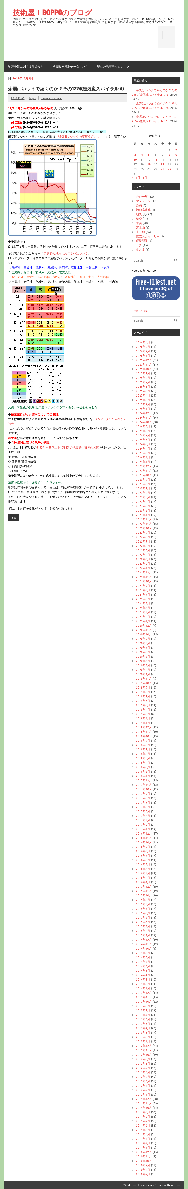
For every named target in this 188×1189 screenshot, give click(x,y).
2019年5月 (143, 705)
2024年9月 (143, 426)
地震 (13, 517)
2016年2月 (143, 877)
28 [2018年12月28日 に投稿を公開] (162, 169)
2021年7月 (143, 594)
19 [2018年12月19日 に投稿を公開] (149, 164)
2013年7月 (143, 1014)
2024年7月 (143, 435)
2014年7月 (143, 961)
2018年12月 (144, 727)
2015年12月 (144, 886)
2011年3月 (143, 1138)
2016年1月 (143, 882)
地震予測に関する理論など (25, 67)
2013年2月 (143, 1037)
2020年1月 (143, 674)
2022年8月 (143, 537)
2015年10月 (144, 895)
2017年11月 (144, 784)
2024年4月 (143, 448)
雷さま (140, 249)
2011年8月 (143, 1116)
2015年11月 (144, 891)
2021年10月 (144, 581)
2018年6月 (143, 753)
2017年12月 (144, 780)
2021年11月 (144, 576)
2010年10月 (144, 1160)
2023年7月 (143, 488)
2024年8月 (143, 430)
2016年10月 (144, 842)
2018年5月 (143, 758)
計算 (139, 245)
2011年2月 (143, 1143)
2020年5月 (143, 656)
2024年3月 (143, 453)
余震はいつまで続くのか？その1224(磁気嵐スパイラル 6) (66, 89)
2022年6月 (143, 545)
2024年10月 (144, 422)
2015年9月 (143, 899)
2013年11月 (144, 997)
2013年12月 (144, 992)
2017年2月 (143, 824)
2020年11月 (144, 630)
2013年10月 (144, 1001)
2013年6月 (143, 1019)
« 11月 (136, 177)
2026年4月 (143, 342)
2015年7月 (143, 908)
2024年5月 (143, 444)
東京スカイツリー (148, 236)
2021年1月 (143, 621)
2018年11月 (144, 731)
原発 (139, 205)
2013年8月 (143, 1010)
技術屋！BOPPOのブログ (52, 12)
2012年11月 (144, 1050)
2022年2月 (143, 563)
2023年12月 (144, 466)
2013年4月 (143, 1028)
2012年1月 (143, 1094)
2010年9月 (143, 1165)
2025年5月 (143, 391)
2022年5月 (143, 550)
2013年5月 (143, 1023)
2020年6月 (143, 652)
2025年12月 (144, 360)
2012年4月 (143, 1081)
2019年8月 (143, 691)
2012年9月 (143, 1059)
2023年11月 (144, 470)
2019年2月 (143, 718)
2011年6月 (143, 1125)
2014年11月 (144, 944)
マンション (143, 201)
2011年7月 (143, 1121)
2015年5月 (143, 917)
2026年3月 (143, 346)
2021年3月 (143, 612)
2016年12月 (144, 833)
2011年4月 (143, 1134)
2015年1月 (143, 935)
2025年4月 (143, 395)
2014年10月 (144, 948)
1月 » (145, 177)
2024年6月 (143, 439)
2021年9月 (143, 585)
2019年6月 (143, 700)
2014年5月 (143, 970)
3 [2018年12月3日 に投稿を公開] (135, 155)
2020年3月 (143, 665)
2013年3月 (143, 1032)
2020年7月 (143, 647)
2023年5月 (143, 497)
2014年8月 (143, 957)
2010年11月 (144, 1156)
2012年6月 (143, 1072)
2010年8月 (143, 1169)
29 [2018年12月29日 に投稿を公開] (169, 169)
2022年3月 (143, 559)
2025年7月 (143, 382)
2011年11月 (144, 1103)
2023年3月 (143, 506)
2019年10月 (144, 683)
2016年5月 (143, 864)
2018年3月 (143, 767)
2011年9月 (143, 1112)
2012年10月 (144, 1054)
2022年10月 (144, 528)
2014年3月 (143, 979)
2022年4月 (143, 554)
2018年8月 (143, 745)
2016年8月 (143, 851)
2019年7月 (143, 696)
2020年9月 (143, 638)
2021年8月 (143, 590)
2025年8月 (143, 377)
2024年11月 (144, 417)
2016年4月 (143, 868)
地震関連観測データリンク (70, 67)
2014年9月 (143, 953)
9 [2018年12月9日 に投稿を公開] (176, 155)
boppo (32, 98)
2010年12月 (144, 1152)
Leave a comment (51, 98)
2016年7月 (143, 855)
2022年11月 (144, 523)
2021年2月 (143, 616)
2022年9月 (143, 532)
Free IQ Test (140, 310)
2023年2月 (143, 510)
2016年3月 (143, 873)
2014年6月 (143, 966)
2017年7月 (143, 802)
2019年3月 (143, 714)
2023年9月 (143, 479)
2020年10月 (144, 634)
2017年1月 (143, 829)
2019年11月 (144, 678)
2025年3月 (143, 399)
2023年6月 (143, 492)
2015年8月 (143, 904)
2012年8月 (143, 1063)
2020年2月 (143, 669)
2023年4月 (143, 501)
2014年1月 (143, 988)
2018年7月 (143, 749)
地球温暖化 (143, 209)
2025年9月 (143, 373)
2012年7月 (143, 1068)
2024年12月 (144, 413)
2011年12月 (144, 1099)
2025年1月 (143, 408)
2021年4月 (143, 607)
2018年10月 (144, 736)
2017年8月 (143, 798)
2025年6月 (143, 386)
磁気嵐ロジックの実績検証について (81, 136)
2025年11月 (144, 364)
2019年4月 (143, 709)
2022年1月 (143, 568)
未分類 (140, 232)
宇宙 (139, 223)
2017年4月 (143, 815)
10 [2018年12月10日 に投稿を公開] (135, 159)
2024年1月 (143, 461)
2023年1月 (143, 515)
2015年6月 (143, 913)
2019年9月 (143, 687)
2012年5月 (143, 1076)
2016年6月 (143, 860)
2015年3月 (143, 926)
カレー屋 (142, 196)
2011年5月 (143, 1129)
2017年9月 (143, 793)
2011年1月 (143, 1147)
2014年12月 (144, 939)
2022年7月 (143, 541)
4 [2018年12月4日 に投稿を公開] (142, 155)
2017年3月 (143, 820)
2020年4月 (143, 661)
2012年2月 (143, 1090)
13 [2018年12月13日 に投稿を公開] (155, 159)
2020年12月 (144, 625)
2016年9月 (143, 846)
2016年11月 (144, 837)
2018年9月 (143, 740)
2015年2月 (143, 930)
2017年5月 (143, 811)
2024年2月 (143, 457)
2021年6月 (143, 599)
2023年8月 (143, 484)
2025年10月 (144, 369)
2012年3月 (143, 1085)
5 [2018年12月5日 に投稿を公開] (149, 155)
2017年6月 (143, 807)
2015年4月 (143, 922)
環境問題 (142, 240)
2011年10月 (144, 1107)
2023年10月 (144, 475)
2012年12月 (144, 1045)
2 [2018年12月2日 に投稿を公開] (176, 150)
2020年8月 (143, 643)
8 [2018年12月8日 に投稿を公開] (169, 155)
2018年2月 (143, 771)
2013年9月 (143, 1006)
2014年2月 (143, 983)
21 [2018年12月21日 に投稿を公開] (162, 164)
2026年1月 (143, 355)
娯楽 (139, 218)
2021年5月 (143, 603)
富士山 (140, 227)
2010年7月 (143, 1174)
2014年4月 (143, 975)
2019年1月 (143, 722)
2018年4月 (143, 762)
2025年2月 (143, 404)
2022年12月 (144, 519)
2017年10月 (144, 789)
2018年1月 (143, 776)
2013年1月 (143, 1041)
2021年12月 (144, 572)
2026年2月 (143, 351)
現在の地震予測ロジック (113, 67)
